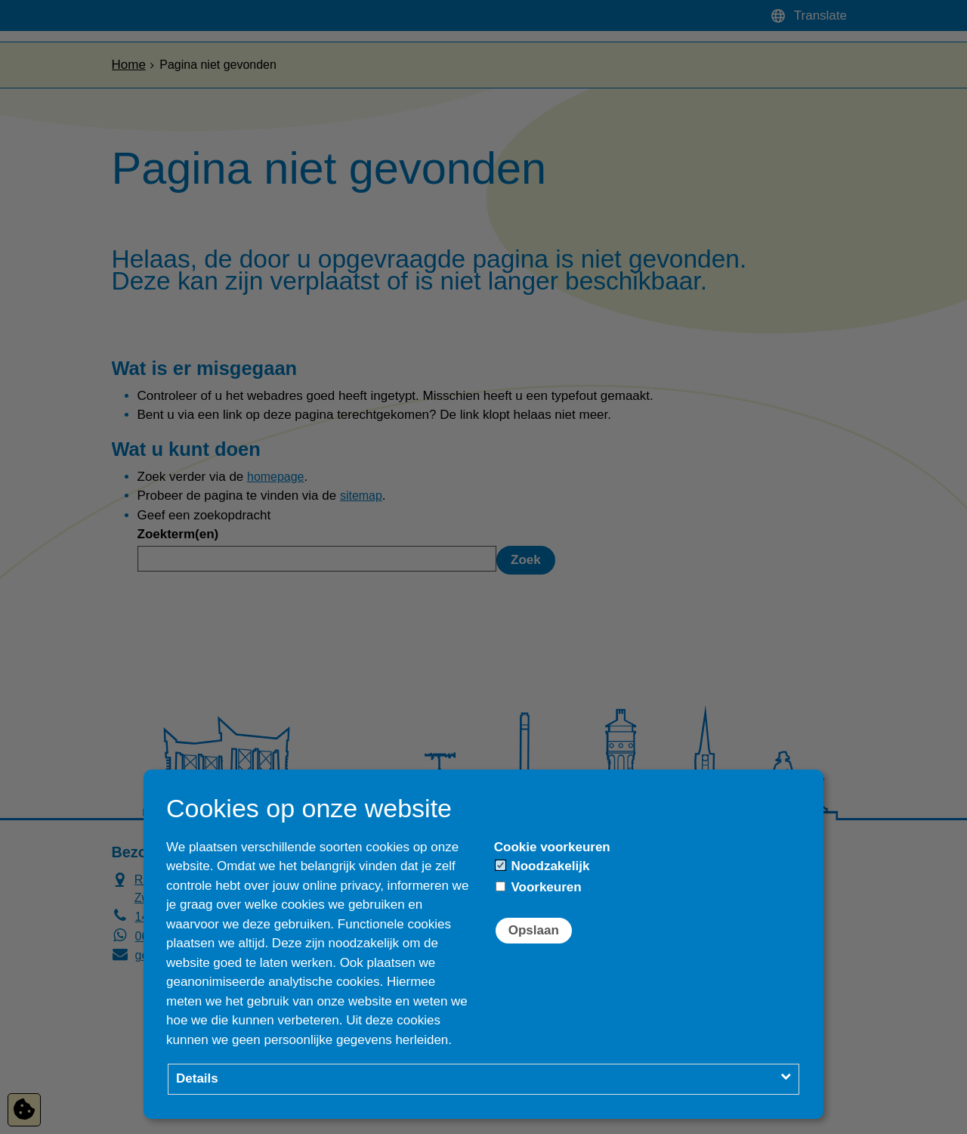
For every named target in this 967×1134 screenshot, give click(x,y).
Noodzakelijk (543, 866)
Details (197, 1078)
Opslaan (533, 930)
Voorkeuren (539, 887)
